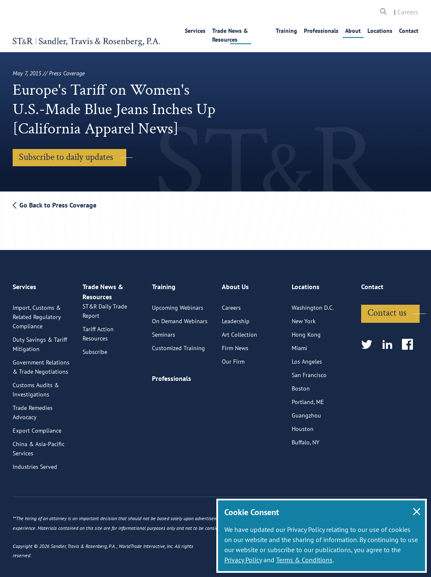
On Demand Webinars (180, 316)
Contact (408, 31)
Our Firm (233, 357)
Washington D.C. (313, 303)
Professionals (321, 31)
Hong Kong (306, 330)
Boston (301, 384)
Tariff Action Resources (98, 338)
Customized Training (178, 343)
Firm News (235, 343)
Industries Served (35, 462)
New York (304, 316)
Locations (379, 31)
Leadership (236, 316)
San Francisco (309, 370)
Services (189, 31)
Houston (303, 424)
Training (286, 31)
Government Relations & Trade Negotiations (41, 362)
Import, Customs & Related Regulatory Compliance (37, 312)
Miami (299, 343)
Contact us (387, 308)
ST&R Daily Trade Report (104, 316)
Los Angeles (307, 357)
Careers (407, 12)
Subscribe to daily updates (66, 157)
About (353, 31)
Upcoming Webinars (177, 303)
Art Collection (239, 330)
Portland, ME (308, 397)
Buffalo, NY (305, 437)
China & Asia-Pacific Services (38, 444)
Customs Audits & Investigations (36, 385)
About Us (235, 286)
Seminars (163, 330)
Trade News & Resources (237, 31)
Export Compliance (37, 426)
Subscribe (94, 357)
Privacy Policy (243, 560)
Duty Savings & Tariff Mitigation (40, 339)
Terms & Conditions (304, 560)
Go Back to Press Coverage (54, 205)
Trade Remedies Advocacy (33, 407)
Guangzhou (306, 411)
